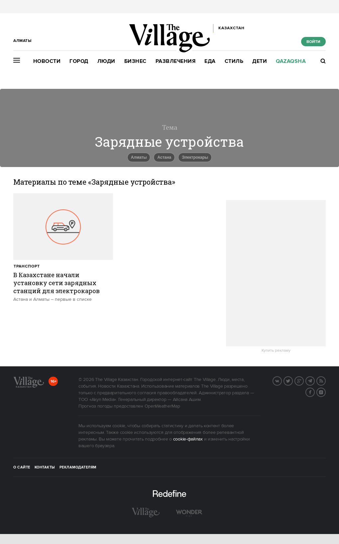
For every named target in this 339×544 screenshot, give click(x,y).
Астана (164, 157)
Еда (210, 61)
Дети (259, 61)
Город (78, 61)
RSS (325, 380)
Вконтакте (281, 380)
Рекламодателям (77, 467)
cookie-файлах (188, 439)
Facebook (314, 392)
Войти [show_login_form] (313, 41)
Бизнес (135, 61)
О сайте (21, 467)
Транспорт (27, 266)
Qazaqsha (291, 61)
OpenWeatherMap (162, 406)
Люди (106, 61)
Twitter (292, 380)
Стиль (234, 61)
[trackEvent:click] (63, 247)
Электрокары (195, 157)
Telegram (314, 380)
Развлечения (176, 61)
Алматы (139, 157)
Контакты (45, 467)
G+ (303, 380)
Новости (47, 61)
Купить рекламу (276, 351)
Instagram (325, 392)
